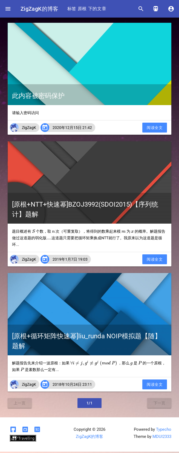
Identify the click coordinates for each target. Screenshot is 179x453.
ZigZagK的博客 (41, 8)
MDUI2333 (161, 438)
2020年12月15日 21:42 (72, 129)
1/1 (89, 404)
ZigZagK (29, 129)
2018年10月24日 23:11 (72, 386)
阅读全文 (155, 129)
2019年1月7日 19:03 (70, 260)
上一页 (20, 404)
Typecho (163, 431)
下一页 (160, 404)
